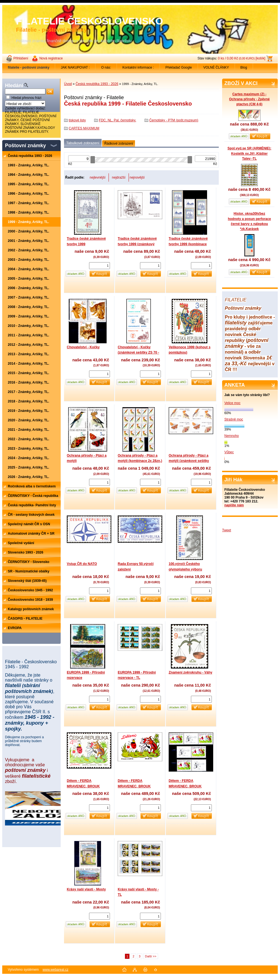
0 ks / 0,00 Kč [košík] (241, 58)
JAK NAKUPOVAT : (75, 67)
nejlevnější (97, 177)
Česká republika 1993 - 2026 (96, 84)
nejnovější (137, 177)
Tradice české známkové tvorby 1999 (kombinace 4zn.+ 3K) (188, 244)
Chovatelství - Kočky (83, 347)
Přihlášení (20, 58)
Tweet (226, 530)
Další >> (150, 956)
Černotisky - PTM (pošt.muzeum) (173, 120)
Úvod (68, 84)
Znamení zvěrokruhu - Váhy (190, 672)
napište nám (234, 505)
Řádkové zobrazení (118, 144)
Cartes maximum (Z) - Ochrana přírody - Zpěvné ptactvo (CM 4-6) (249, 99)
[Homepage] (28, 67)
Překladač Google (178, 67)
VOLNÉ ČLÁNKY (216, 67)
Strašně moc (233, 419)
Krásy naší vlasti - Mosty (86, 889)
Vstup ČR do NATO (82, 564)
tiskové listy (77, 120)
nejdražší (119, 177)
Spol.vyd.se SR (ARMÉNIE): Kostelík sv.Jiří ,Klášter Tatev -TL (249, 153)
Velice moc (232, 403)
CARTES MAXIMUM (84, 128)
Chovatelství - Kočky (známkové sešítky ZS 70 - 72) (138, 352)
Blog (243, 67)
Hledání (14, 85)
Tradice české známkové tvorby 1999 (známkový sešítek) (137, 244)
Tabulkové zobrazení (82, 143)
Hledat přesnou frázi (26, 98)
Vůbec (229, 452)
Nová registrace (51, 58)
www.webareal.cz (55, 970)
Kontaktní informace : (138, 67)
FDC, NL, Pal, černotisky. (117, 120)
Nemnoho (231, 435)
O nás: (106, 67)
